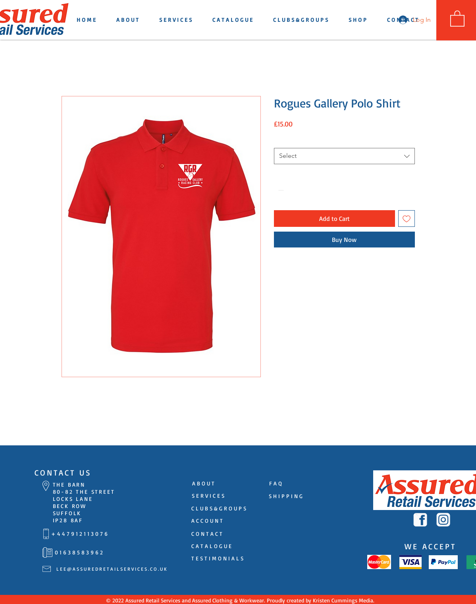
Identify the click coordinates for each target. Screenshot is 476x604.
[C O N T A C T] (206, 534)
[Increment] (304, 190)
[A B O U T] (203, 483)
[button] (457, 18)
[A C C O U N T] (207, 521)
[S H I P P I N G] (286, 496)
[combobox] (344, 156)
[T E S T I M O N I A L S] (217, 558)
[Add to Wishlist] (406, 218)
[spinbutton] (292, 190)
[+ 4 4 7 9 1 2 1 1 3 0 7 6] (79, 534)
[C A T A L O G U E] (211, 546)
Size (279, 140)
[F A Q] (276, 483)
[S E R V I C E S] (208, 496)
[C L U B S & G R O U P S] (219, 508)
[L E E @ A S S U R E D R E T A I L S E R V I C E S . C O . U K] (111, 569)
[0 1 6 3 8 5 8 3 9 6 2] (79, 552)
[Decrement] (280, 190)
